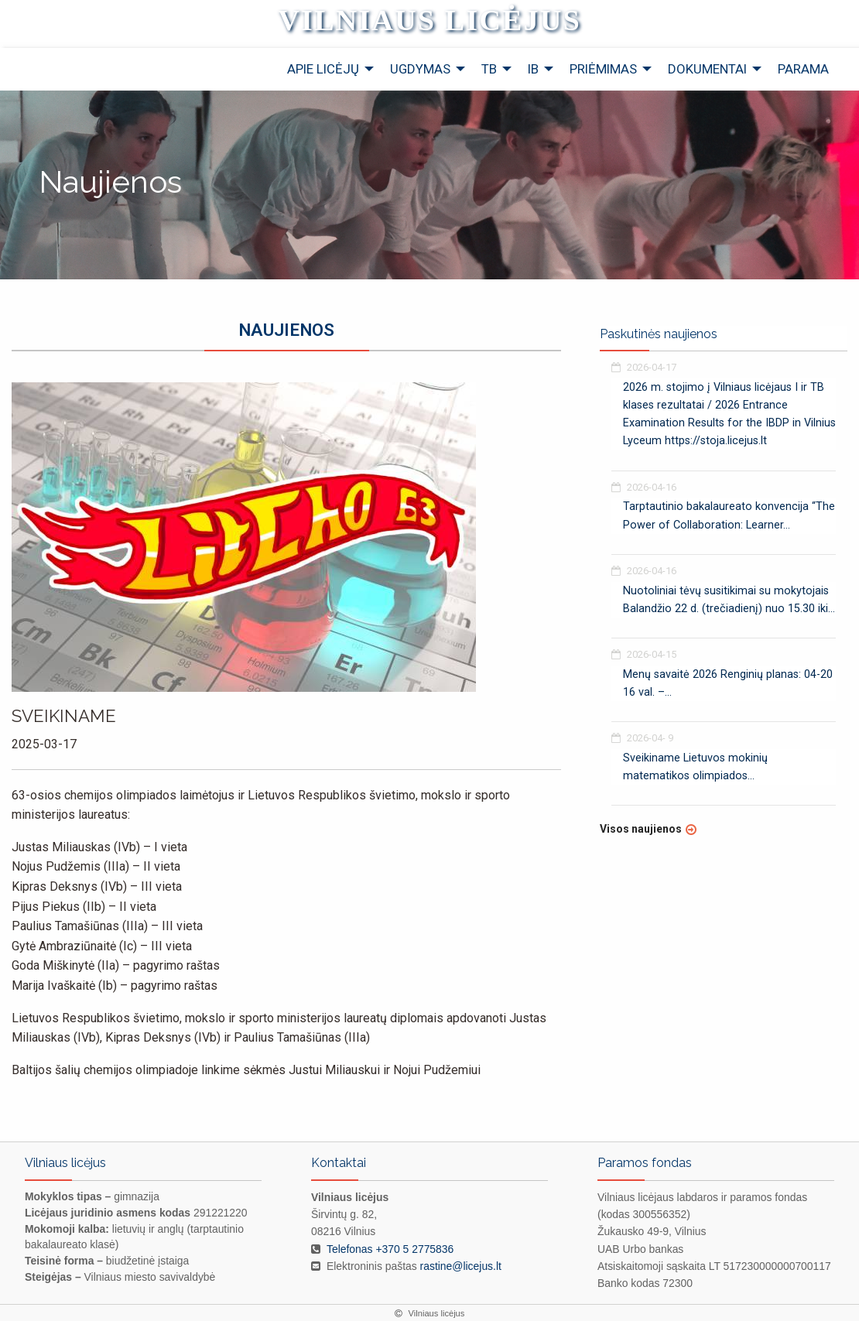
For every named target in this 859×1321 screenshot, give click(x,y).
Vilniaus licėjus (429, 20)
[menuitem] (326, 69)
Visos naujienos (641, 829)
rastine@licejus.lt (460, 1266)
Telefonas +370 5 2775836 (390, 1249)
